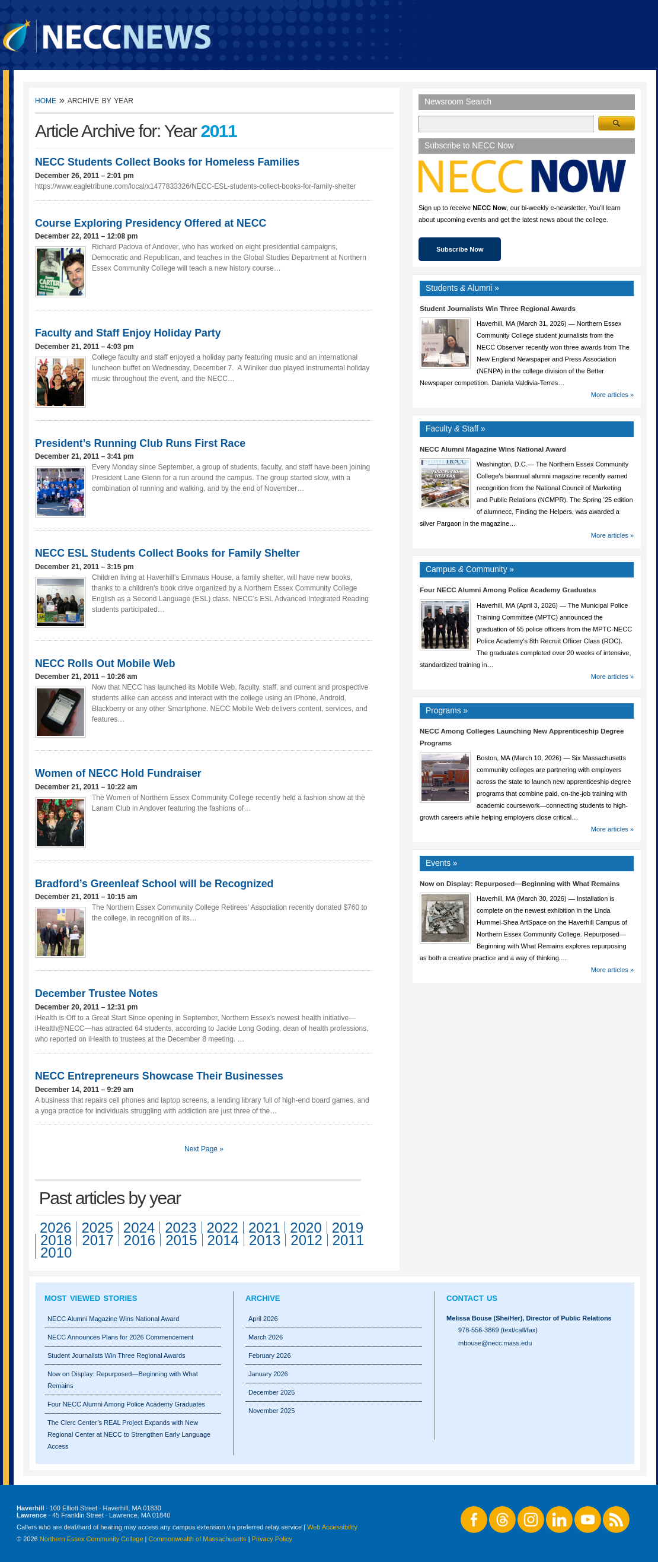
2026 (55, 1228)
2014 (223, 1240)
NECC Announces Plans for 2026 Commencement (120, 1337)
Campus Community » (470, 569)
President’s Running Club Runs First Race (140, 443)
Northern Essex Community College (91, 1538)
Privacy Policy (272, 1538)
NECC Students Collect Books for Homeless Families (167, 162)
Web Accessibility (332, 1527)
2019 (347, 1228)
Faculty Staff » (455, 428)
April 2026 (263, 1318)
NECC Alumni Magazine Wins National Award (493, 449)
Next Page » (203, 1149)
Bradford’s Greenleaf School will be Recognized (154, 884)
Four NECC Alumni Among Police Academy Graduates (508, 589)
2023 (180, 1228)
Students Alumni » (462, 288)
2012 (306, 1240)
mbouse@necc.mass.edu (495, 1343)
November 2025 (271, 1410)
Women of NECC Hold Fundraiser (118, 773)
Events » (442, 863)
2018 (56, 1240)
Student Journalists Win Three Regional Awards (498, 308)
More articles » (612, 394)
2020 (305, 1228)
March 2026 (265, 1337)
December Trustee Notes (96, 993)
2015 (181, 1240)
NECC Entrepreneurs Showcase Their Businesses (159, 1076)
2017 (97, 1240)
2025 (97, 1228)
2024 (139, 1228)
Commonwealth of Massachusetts (198, 1538)
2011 (348, 1240)
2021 (264, 1228)
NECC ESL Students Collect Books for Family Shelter (167, 553)
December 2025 (271, 1392)
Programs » (447, 710)
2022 (222, 1228)
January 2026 (268, 1373)
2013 (264, 1240)
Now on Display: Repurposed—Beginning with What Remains (519, 883)
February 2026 (269, 1355)
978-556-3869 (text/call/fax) (498, 1330)
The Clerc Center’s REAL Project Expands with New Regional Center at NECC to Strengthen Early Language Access (128, 1434)
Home (45, 100)
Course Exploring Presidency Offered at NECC (150, 223)
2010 (56, 1252)
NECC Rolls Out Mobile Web (105, 663)
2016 (139, 1240)
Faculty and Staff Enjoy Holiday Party (128, 333)
